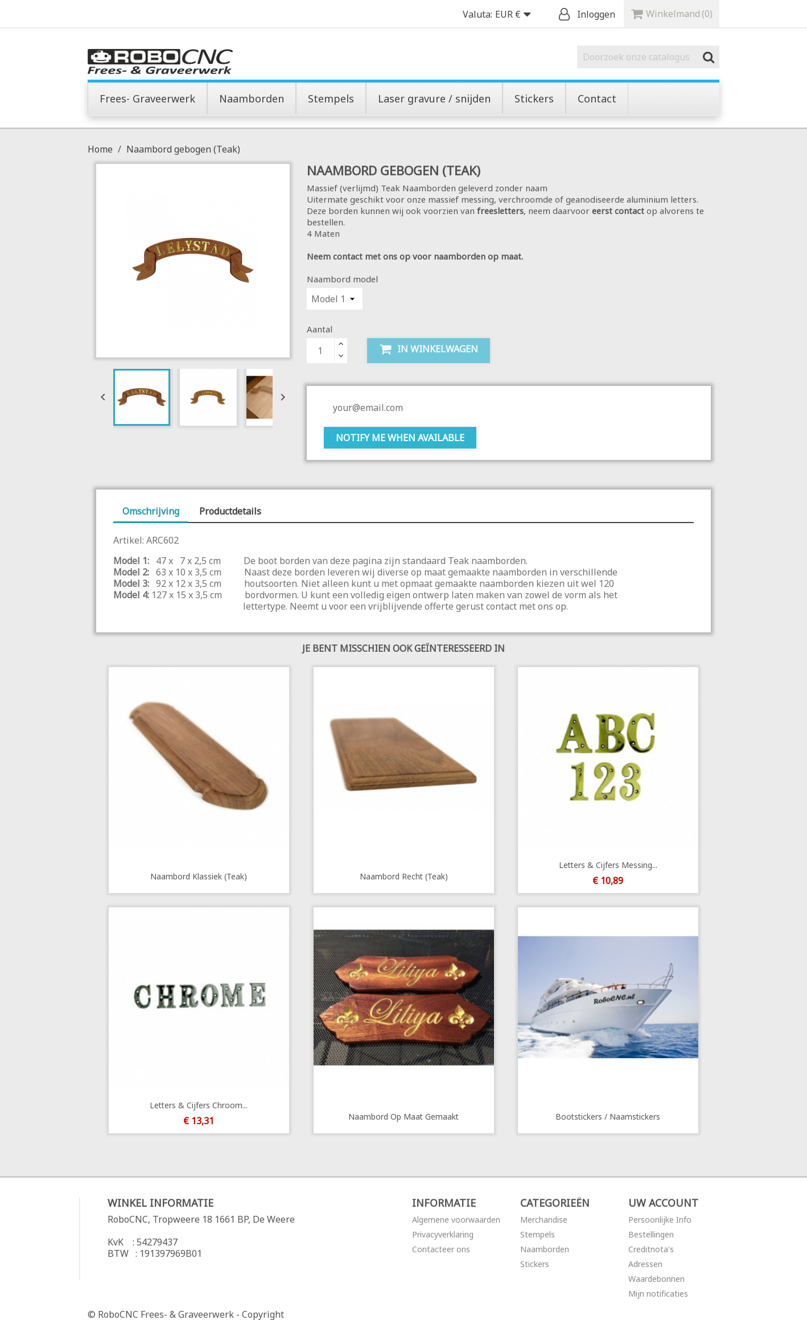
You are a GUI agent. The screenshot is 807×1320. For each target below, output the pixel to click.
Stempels (537, 1234)
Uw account (663, 1203)
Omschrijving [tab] (150, 511)
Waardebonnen (656, 1278)
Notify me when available (400, 437)
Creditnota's (651, 1249)
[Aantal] (320, 350)
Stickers (534, 1264)
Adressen (645, 1264)
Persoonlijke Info (659, 1219)
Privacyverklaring (443, 1234)
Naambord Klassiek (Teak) (198, 876)
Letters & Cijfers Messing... (608, 865)
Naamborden (544, 1249)
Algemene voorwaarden (456, 1219)
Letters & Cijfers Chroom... (199, 1105)
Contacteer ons (441, 1249)
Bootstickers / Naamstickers (608, 1116)
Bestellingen (651, 1234)
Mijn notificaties (658, 1293)
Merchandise (543, 1219)
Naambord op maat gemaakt (403, 1116)
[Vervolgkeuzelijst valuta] (515, 15)
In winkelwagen (428, 349)
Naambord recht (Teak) (403, 876)
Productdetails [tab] (230, 511)
